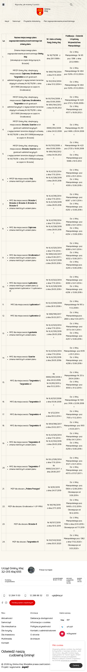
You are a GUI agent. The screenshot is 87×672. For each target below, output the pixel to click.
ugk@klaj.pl (54, 595)
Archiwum (35, 639)
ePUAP (66, 627)
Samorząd (16, 21)
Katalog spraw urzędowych (22, 603)
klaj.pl (7, 21)
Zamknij (76, 666)
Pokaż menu (3, 4)
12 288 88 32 (32, 595)
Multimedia (6, 639)
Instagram (6, 603)
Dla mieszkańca (8, 626)
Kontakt (5, 643)
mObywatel (67, 633)
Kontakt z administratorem (43, 631)
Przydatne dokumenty (32, 21)
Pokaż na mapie (45, 570)
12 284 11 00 (10, 595)
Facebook (2, 603)
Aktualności (6, 618)
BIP (64, 620)
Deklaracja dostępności (41, 618)
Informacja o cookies (40, 622)
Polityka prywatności (40, 626)
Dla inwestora (7, 635)
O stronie (34, 635)
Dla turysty (6, 631)
